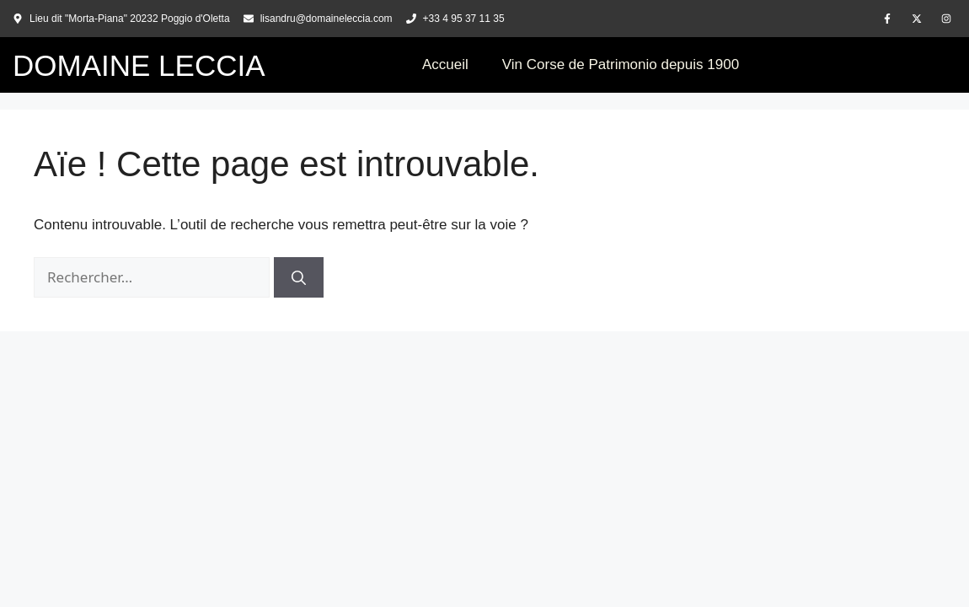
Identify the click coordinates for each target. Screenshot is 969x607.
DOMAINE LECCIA (139, 65)
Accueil (445, 64)
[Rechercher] (299, 277)
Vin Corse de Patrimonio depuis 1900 (620, 64)
